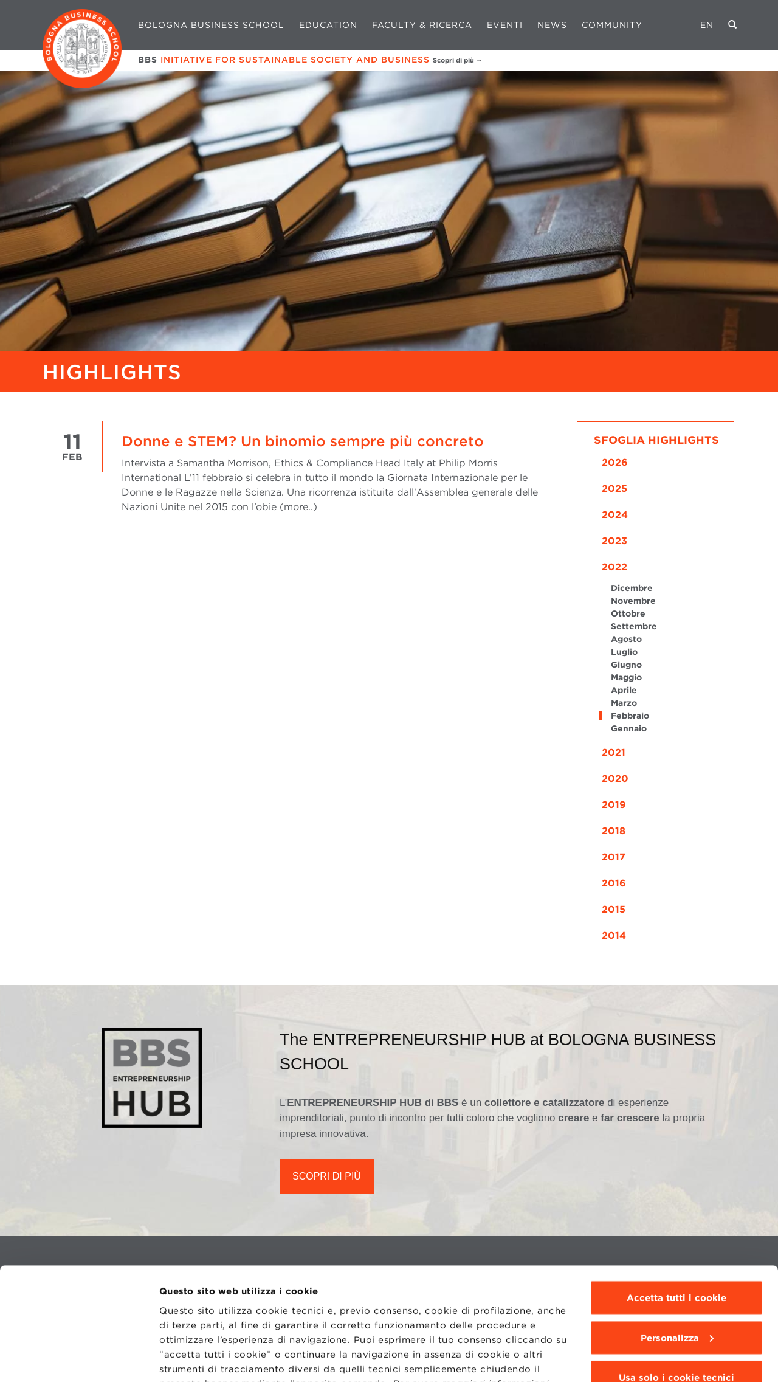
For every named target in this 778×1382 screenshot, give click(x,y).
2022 (614, 567)
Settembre (634, 626)
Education (328, 25)
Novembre (633, 601)
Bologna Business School (211, 25)
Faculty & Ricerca (422, 25)
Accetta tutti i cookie (676, 1211)
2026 (615, 462)
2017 (613, 857)
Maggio (626, 677)
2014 (614, 935)
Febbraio (630, 715)
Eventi (505, 25)
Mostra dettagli (195, 1358)
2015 (613, 909)
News (552, 25)
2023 (614, 541)
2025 (614, 488)
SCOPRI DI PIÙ (326, 1176)
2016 (614, 883)
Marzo (624, 703)
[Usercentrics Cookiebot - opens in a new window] (79, 1358)
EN (707, 25)
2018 (613, 831)
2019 (614, 804)
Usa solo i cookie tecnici (676, 1291)
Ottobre (628, 613)
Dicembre (632, 588)
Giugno (626, 664)
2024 (615, 514)
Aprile (624, 690)
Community (612, 25)
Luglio (624, 652)
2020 (615, 778)
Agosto (626, 639)
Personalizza (677, 1251)
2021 (613, 752)
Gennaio (629, 728)
